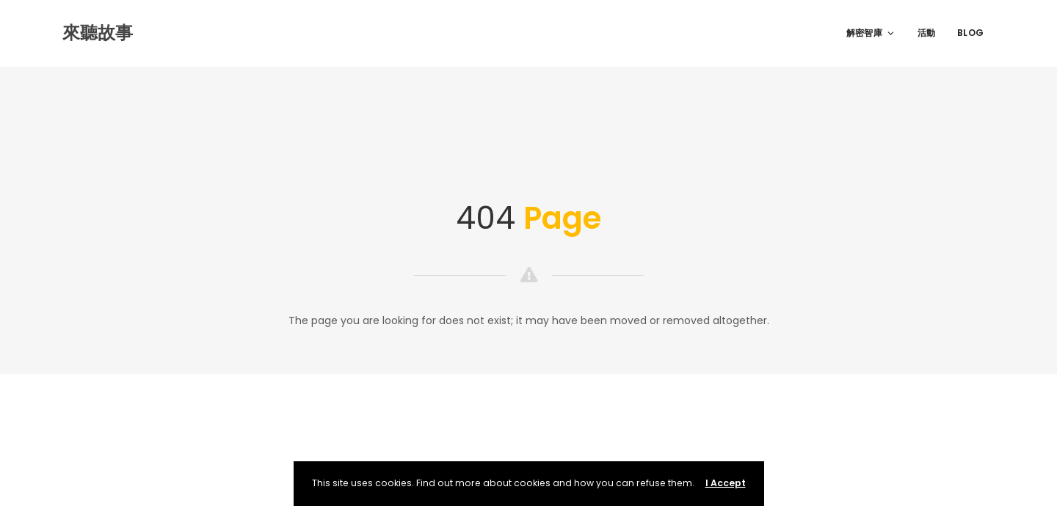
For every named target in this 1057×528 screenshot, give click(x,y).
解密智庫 (871, 32)
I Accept (725, 483)
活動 (926, 32)
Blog (970, 32)
